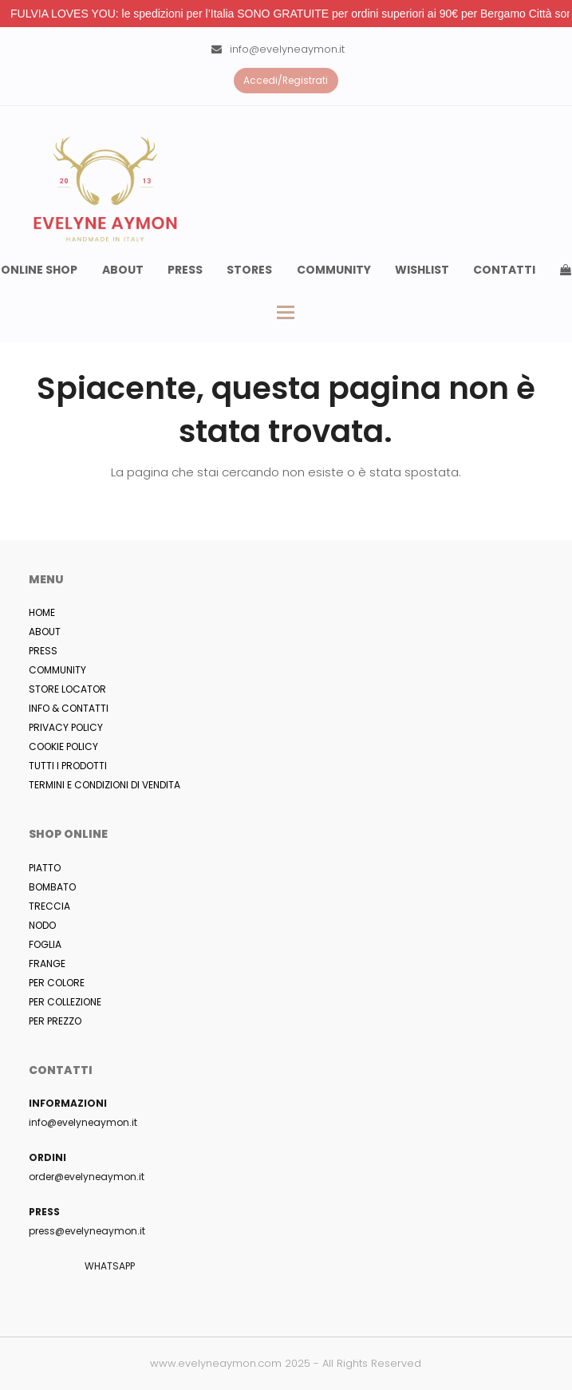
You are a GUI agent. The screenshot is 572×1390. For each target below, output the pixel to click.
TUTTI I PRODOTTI (68, 765)
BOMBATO (52, 887)
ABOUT (45, 631)
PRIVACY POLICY (66, 727)
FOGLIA (45, 944)
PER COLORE (57, 982)
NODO (42, 925)
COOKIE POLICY (63, 746)
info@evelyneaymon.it (287, 49)
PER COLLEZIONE (65, 1002)
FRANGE (47, 963)
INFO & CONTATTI (68, 708)
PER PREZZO (55, 1021)
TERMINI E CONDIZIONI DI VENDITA (104, 785)
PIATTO (45, 868)
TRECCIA (49, 906)
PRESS (43, 650)
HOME (42, 612)
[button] (285, 312)
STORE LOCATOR (67, 689)
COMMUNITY (57, 670)
